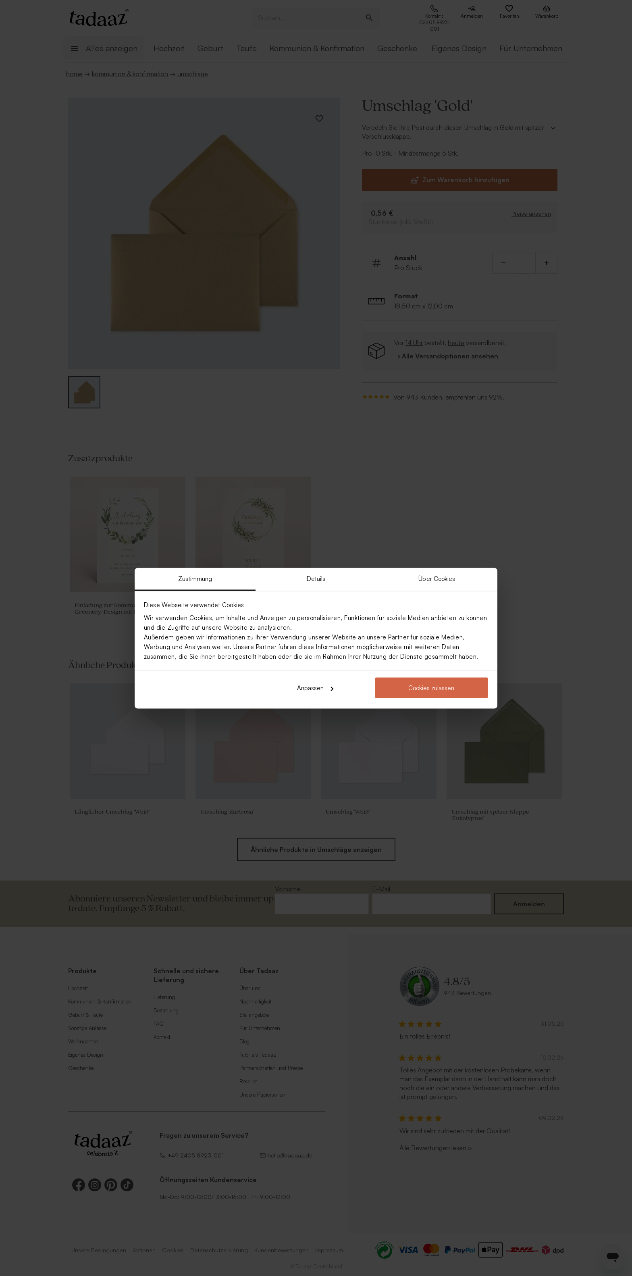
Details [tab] (316, 578)
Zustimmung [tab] (195, 578)
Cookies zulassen (431, 688)
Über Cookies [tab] (436, 578)
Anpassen (315, 688)
